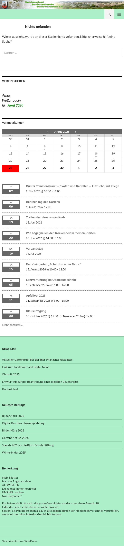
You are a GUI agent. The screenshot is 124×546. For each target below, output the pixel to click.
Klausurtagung (36, 311)
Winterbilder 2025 (14, 452)
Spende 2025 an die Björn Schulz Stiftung (28, 445)
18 (96, 153)
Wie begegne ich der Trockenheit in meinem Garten (61, 233)
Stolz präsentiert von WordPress (19, 541)
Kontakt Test (10, 389)
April (15, 105)
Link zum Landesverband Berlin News (25, 367)
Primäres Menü (119, 14)
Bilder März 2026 (13, 430)
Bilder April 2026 (13, 415)
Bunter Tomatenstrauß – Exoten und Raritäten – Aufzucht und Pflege (72, 186)
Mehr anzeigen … (12, 324)
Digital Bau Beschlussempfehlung (23, 423)
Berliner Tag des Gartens (43, 201)
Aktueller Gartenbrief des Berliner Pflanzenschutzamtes (37, 359)
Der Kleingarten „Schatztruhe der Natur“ (53, 264)
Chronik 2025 (11, 374)
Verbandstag (34, 248)
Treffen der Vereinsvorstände (45, 217)
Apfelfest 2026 (35, 295)
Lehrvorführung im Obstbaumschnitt (51, 279)
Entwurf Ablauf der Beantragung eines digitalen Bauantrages (40, 381)
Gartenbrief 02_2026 (15, 437)
